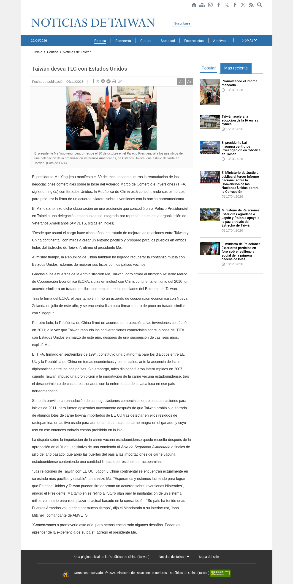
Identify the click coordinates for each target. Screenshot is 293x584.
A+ (189, 81)
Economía (123, 41)
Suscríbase (182, 23)
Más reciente (236, 68)
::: (31, 12)
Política (100, 41)
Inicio (38, 52)
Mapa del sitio (209, 557)
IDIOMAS (249, 40)
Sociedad (168, 41)
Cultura (145, 41)
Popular (208, 68)
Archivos (220, 41)
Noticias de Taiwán (77, 52)
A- (181, 81)
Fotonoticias (194, 41)
